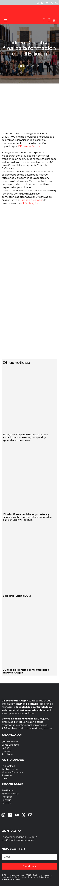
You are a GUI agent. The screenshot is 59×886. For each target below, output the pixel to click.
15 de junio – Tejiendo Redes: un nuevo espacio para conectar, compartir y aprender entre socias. (25, 437)
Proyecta (7, 797)
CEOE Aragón (29, 203)
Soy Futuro (8, 790)
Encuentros (8, 766)
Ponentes (7, 775)
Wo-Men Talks (10, 769)
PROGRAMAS (12, 784)
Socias (5, 748)
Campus (6, 800)
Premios (6, 751)
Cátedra (6, 803)
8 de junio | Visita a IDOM (17, 596)
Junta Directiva (10, 745)
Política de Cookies (11, 879)
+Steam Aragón (10, 793)
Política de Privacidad (39, 877)
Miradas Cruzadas (12, 772)
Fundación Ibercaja (31, 200)
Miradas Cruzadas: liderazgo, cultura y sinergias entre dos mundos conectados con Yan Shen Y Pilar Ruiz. (27, 517)
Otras (5, 778)
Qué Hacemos (10, 741)
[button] (5, 20)
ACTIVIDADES (13, 760)
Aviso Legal (20, 877)
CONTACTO (11, 831)
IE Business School (29, 146)
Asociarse (7, 754)
